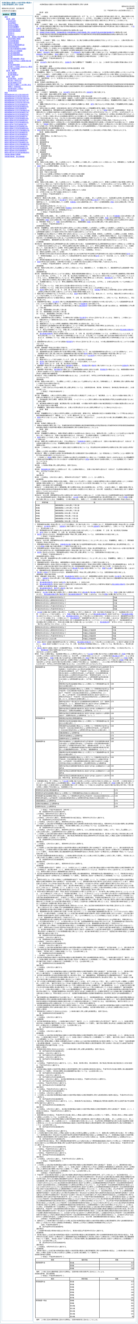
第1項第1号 (58, 369)
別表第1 (73, 202)
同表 (112, 202)
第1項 (39, 572)
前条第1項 (81, 441)
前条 (105, 110)
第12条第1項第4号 (46, 333)
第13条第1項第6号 (74, 594)
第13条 (93, 592)
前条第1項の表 (65, 544)
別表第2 (117, 216)
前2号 (42, 361)
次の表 (75, 497)
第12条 (85, 592)
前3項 (39, 552)
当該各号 (68, 62)
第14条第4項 (69, 576)
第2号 (42, 363)
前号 (92, 104)
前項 (48, 76)
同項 (56, 54)
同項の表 (83, 648)
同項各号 (77, 52)
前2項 (39, 534)
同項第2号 (85, 365)
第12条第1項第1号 (50, 594)
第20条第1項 (45, 469)
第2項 (39, 648)
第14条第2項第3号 (46, 582)
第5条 (46, 124)
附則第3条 (44, 650)
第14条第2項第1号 (46, 588)
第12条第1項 (70, 616)
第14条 (75, 568)
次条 (82, 568)
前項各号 (46, 52)
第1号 (42, 50)
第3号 (62, 594)
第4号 (94, 365)
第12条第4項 (74, 618)
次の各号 (43, 62)
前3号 (42, 290)
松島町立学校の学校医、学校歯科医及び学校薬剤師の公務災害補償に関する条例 (77, 32)
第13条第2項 (104, 622)
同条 (103, 568)
